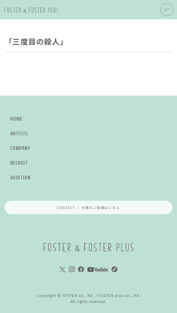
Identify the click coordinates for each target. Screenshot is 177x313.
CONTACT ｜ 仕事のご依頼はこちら (88, 207)
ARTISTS (19, 133)
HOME (16, 119)
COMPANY (20, 148)
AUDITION (20, 177)
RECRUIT (19, 163)
